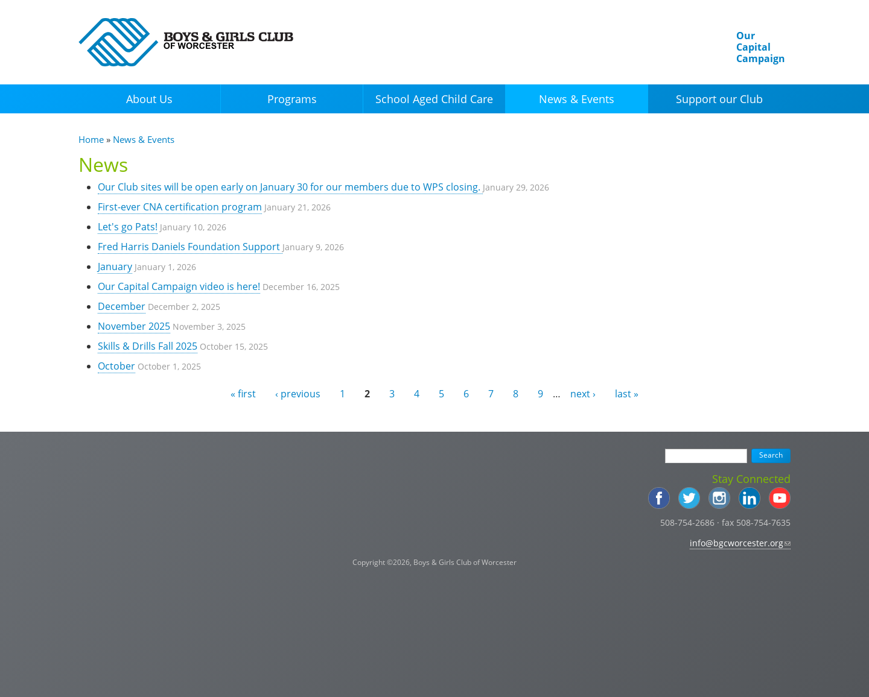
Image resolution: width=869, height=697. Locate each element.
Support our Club (719, 99)
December (121, 306)
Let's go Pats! (128, 226)
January (115, 266)
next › (583, 393)
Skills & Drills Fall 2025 (147, 346)
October (116, 366)
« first (243, 393)
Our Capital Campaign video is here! (179, 286)
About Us (149, 99)
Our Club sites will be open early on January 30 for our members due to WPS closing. (290, 187)
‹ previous (297, 393)
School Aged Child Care (434, 99)
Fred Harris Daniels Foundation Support (190, 246)
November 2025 (134, 326)
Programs (292, 99)
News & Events (576, 99)
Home (91, 139)
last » (626, 393)
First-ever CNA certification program (180, 206)
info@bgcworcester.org (740, 543)
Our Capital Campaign (760, 47)
